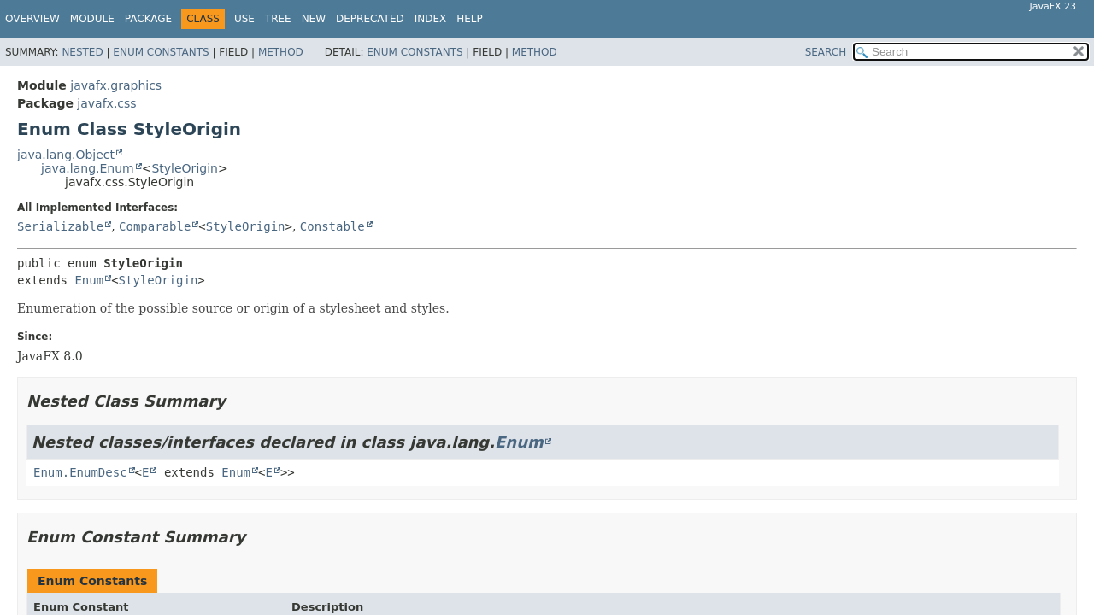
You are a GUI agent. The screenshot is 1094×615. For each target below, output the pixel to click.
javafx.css (106, 103)
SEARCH (826, 52)
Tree (278, 19)
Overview (32, 19)
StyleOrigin (184, 168)
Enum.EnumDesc (80, 472)
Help (469, 19)
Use (244, 19)
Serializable (60, 226)
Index (431, 19)
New (314, 19)
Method (280, 52)
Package (148, 19)
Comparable (155, 226)
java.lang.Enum (87, 168)
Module (92, 19)
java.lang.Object (66, 154)
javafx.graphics (116, 85)
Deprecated (370, 19)
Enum (88, 280)
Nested (82, 52)
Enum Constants (161, 52)
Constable (332, 226)
